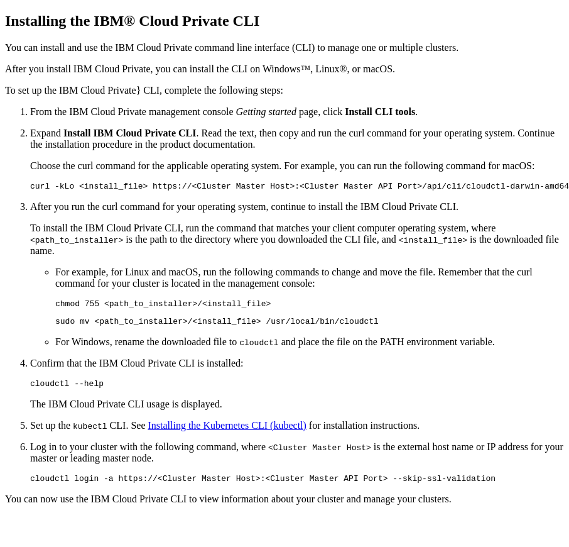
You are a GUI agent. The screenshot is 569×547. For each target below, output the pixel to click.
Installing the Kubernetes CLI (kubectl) (227, 433)
